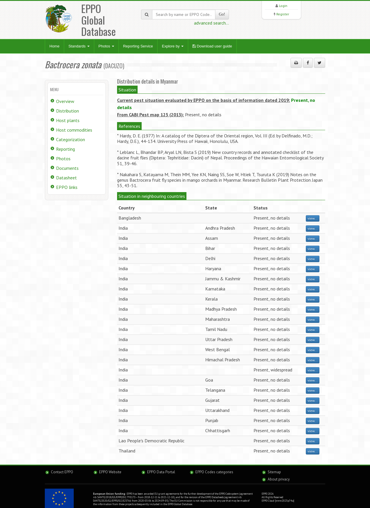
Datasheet (66, 178)
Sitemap (274, 472)
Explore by (173, 46)
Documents (67, 168)
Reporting (65, 149)
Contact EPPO (62, 472)
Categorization (70, 139)
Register (282, 14)
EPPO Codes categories (214, 472)
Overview (65, 101)
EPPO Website (110, 472)
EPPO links (66, 187)
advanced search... (211, 23)
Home (54, 46)
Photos (106, 46)
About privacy (279, 479)
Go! (222, 14)
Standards (79, 46)
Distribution (67, 111)
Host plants (67, 120)
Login (283, 5)
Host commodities (74, 130)
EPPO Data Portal (161, 472)
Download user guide (212, 46)
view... (313, 218)
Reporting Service (138, 46)
